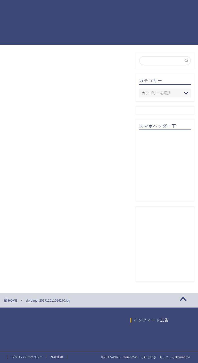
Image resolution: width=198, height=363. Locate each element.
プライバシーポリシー (27, 356)
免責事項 (57, 356)
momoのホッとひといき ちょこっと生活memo (22, 22)
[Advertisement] (168, 167)
